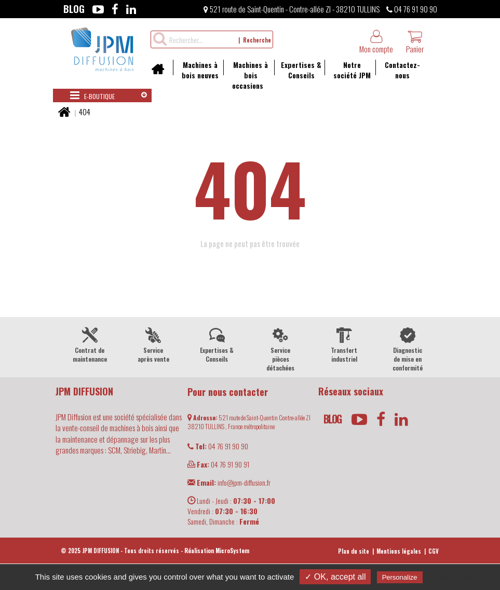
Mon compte (376, 41)
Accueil (161, 72)
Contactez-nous (397, 69)
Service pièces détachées (281, 348)
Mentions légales (398, 551)
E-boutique (92, 95)
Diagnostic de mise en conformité (408, 348)
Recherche (257, 40)
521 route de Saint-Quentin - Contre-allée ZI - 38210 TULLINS (292, 9)
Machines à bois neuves (196, 69)
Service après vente (153, 344)
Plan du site (353, 551)
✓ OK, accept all (335, 576)
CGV (433, 551)
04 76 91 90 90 (411, 9)
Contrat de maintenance (90, 344)
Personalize (399, 577)
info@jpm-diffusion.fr (229, 482)
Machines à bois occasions (245, 75)
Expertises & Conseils (297, 69)
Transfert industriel (344, 344)
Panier (415, 41)
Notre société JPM (347, 69)
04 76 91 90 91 (218, 464)
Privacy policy (450, 577)
